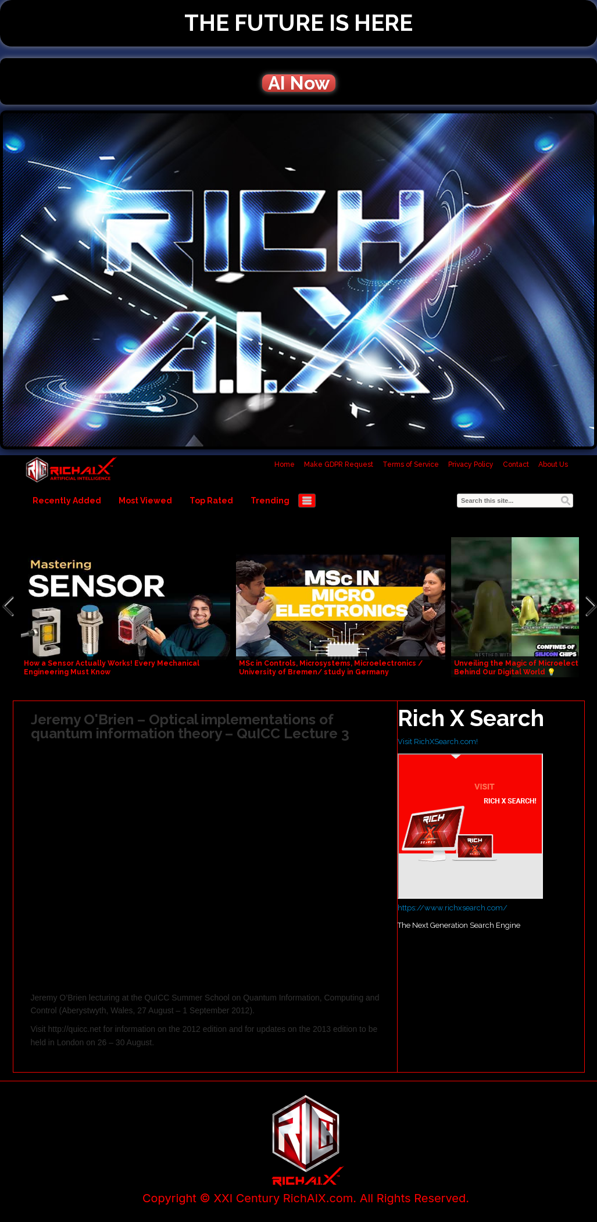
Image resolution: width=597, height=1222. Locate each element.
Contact (516, 464)
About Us (553, 464)
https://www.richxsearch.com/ (452, 907)
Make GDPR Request (338, 464)
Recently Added (67, 500)
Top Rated (211, 500)
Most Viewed (145, 500)
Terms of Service (410, 464)
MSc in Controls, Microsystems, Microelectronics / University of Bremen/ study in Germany (331, 667)
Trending (270, 500)
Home (284, 464)
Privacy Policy (471, 464)
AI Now (299, 83)
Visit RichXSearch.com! (438, 741)
